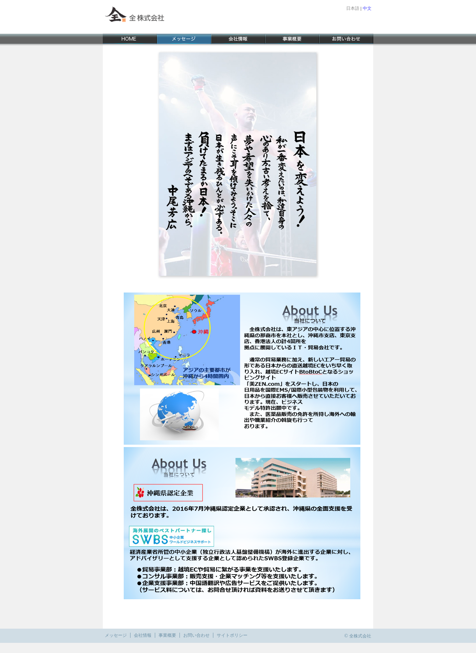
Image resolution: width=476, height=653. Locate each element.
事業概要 (167, 635)
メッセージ (116, 635)
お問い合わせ (196, 635)
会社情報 (142, 635)
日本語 (352, 8)
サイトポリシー (232, 635)
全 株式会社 (145, 16)
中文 (367, 8)
